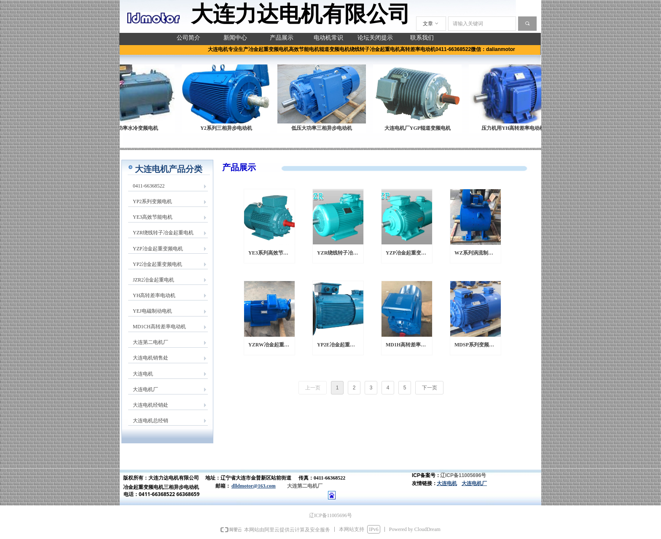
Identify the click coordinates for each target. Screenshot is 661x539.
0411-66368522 (149, 186)
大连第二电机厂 (150, 342)
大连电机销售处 (150, 358)
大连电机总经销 (150, 421)
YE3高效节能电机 (152, 217)
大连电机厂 (145, 389)
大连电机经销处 (150, 405)
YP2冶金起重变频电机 (157, 264)
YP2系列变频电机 (152, 201)
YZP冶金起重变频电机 (158, 249)
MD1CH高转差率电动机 (159, 327)
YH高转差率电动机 (154, 295)
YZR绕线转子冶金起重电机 (163, 233)
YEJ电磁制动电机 (152, 311)
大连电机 (143, 374)
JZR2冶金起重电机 (153, 280)
